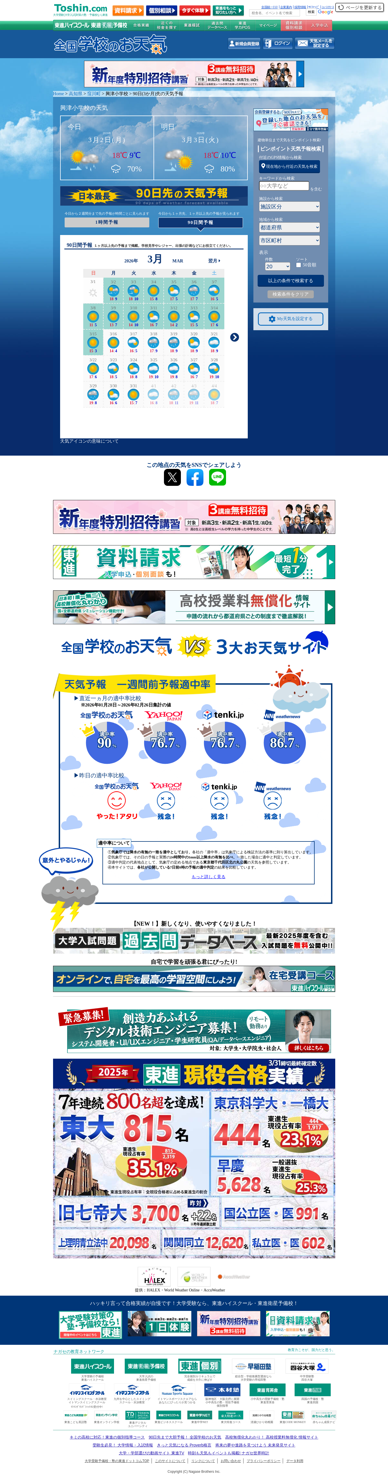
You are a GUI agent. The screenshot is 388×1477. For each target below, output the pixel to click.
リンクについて (203, 1461)
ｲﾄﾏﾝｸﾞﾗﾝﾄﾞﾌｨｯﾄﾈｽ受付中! (87, 1406)
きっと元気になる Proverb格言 (184, 1445)
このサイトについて (170, 1461)
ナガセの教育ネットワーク (79, 1351)
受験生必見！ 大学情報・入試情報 (123, 1445)
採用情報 (300, 7)
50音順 (309, 264)
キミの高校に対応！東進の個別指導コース (107, 1437)
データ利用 (294, 1461)
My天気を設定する (291, 319)
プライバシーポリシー (263, 1461)
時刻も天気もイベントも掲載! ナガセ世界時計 (228, 1453)
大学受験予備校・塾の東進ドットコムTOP (117, 1461)
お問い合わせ (231, 1461)
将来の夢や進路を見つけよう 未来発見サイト (255, 1445)
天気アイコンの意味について (89, 441)
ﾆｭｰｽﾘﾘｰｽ (328, 7)
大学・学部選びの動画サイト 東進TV (151, 1453)
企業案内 (286, 7)
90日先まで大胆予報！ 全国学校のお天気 (185, 1437)
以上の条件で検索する (290, 280)
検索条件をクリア (291, 294)
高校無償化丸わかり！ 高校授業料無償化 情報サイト (271, 1437)
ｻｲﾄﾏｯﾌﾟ (313, 7)
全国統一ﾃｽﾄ (269, 7)
